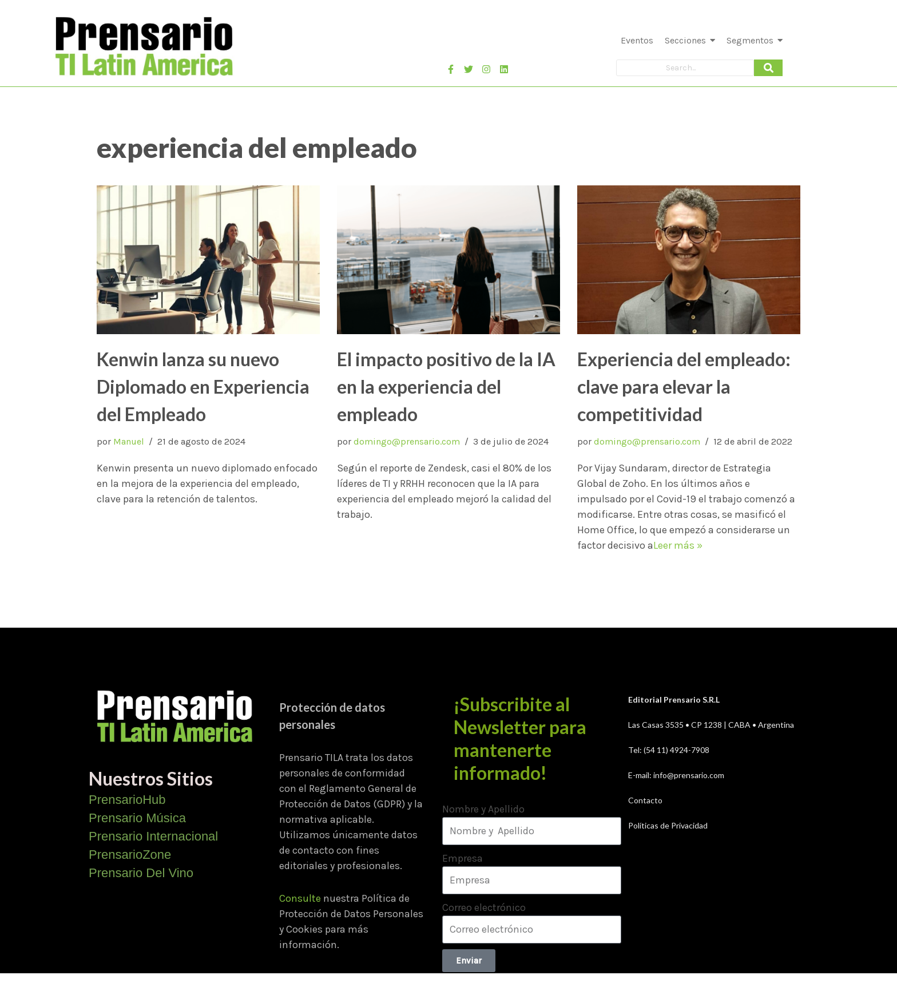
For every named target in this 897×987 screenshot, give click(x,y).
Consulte (300, 898)
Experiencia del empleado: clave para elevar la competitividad (684, 386)
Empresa (462, 858)
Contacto (645, 800)
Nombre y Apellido (483, 809)
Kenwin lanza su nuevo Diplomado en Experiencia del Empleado (203, 386)
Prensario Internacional (153, 836)
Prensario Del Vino (141, 873)
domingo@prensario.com (407, 441)
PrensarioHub (127, 799)
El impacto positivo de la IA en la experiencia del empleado (446, 386)
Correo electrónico (484, 907)
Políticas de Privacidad (668, 825)
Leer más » (677, 545)
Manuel (128, 441)
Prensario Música (137, 818)
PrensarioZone (130, 854)
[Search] (685, 68)
